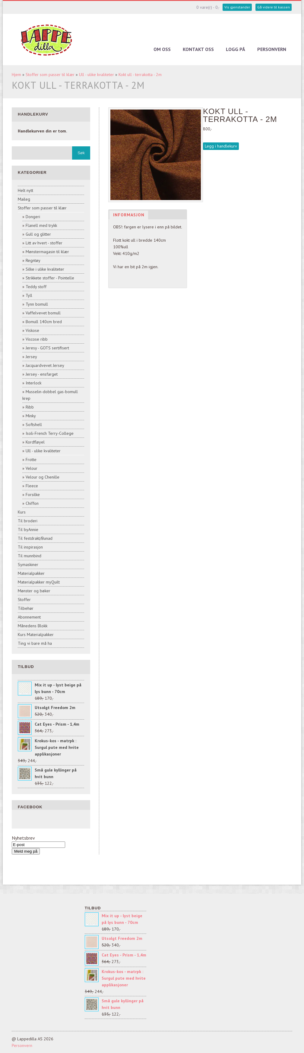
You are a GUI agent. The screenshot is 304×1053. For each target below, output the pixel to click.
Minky (31, 415)
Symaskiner (28, 564)
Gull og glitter (38, 234)
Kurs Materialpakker (36, 634)
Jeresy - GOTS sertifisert (47, 348)
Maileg (24, 199)
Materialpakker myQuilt (39, 582)
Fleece (32, 485)
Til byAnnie (28, 529)
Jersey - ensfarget (42, 374)
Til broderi (27, 520)
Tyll (29, 295)
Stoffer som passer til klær (50, 74)
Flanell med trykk (41, 225)
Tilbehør (25, 608)
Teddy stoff (36, 286)
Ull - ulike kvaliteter (96, 74)
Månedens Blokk (32, 625)
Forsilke (33, 494)
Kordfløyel (35, 442)
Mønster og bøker (34, 590)
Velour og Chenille (42, 477)
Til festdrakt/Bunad (35, 538)
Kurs (22, 512)
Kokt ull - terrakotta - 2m (140, 74)
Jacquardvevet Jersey (45, 365)
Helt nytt (25, 190)
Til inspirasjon (30, 547)
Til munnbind (29, 555)
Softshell (34, 424)
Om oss (162, 49)
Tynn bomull (37, 304)
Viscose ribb (37, 339)
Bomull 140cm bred (44, 321)
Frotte (31, 459)
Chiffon (32, 503)
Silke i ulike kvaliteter (45, 269)
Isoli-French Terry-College (50, 433)
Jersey (31, 356)
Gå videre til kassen (273, 7)
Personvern (271, 49)
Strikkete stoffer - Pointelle (50, 278)
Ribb (30, 407)
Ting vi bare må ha (35, 643)
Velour (31, 468)
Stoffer (24, 599)
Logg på (235, 49)
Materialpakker (31, 573)
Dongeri (33, 216)
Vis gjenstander (237, 7)
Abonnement (29, 617)
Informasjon (128, 215)
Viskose (32, 330)
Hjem (16, 74)
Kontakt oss (198, 49)
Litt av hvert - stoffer (44, 243)
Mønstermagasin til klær (47, 251)
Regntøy (33, 260)
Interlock (33, 383)
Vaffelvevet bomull (43, 313)
